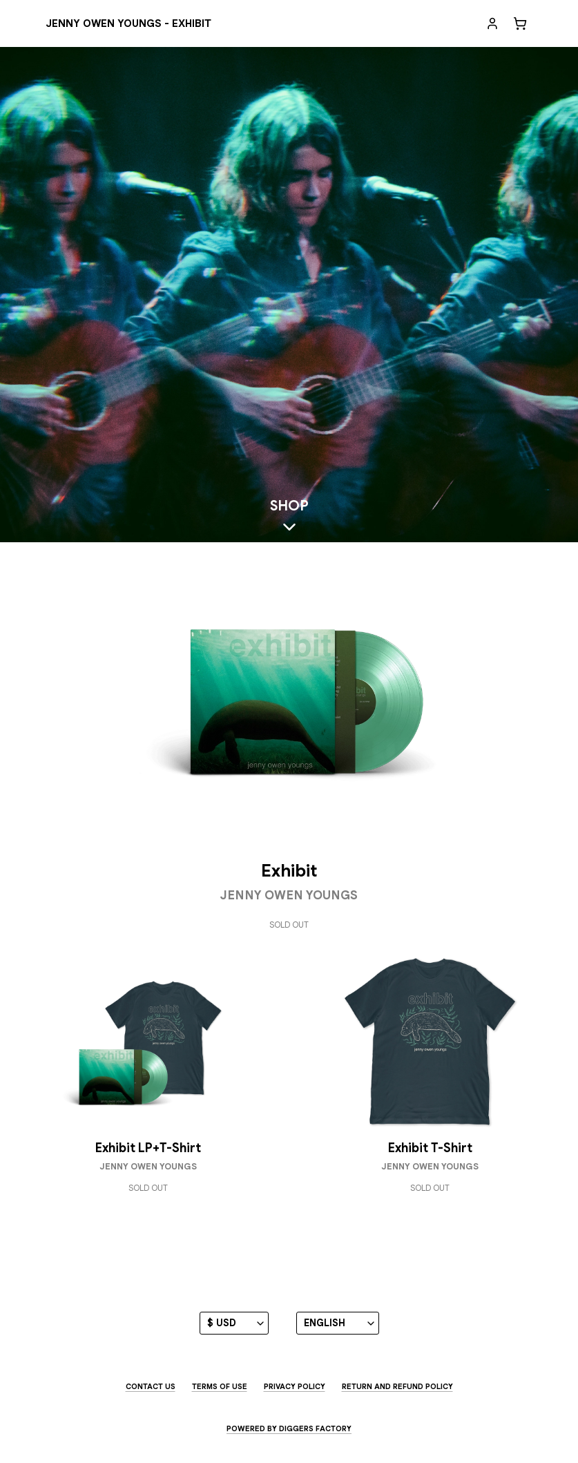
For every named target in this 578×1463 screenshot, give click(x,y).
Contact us (150, 1386)
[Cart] (520, 23)
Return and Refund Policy (397, 1386)
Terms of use (219, 1386)
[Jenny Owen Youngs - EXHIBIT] (128, 24)
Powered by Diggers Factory (289, 1428)
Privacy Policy (294, 1386)
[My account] (492, 23)
